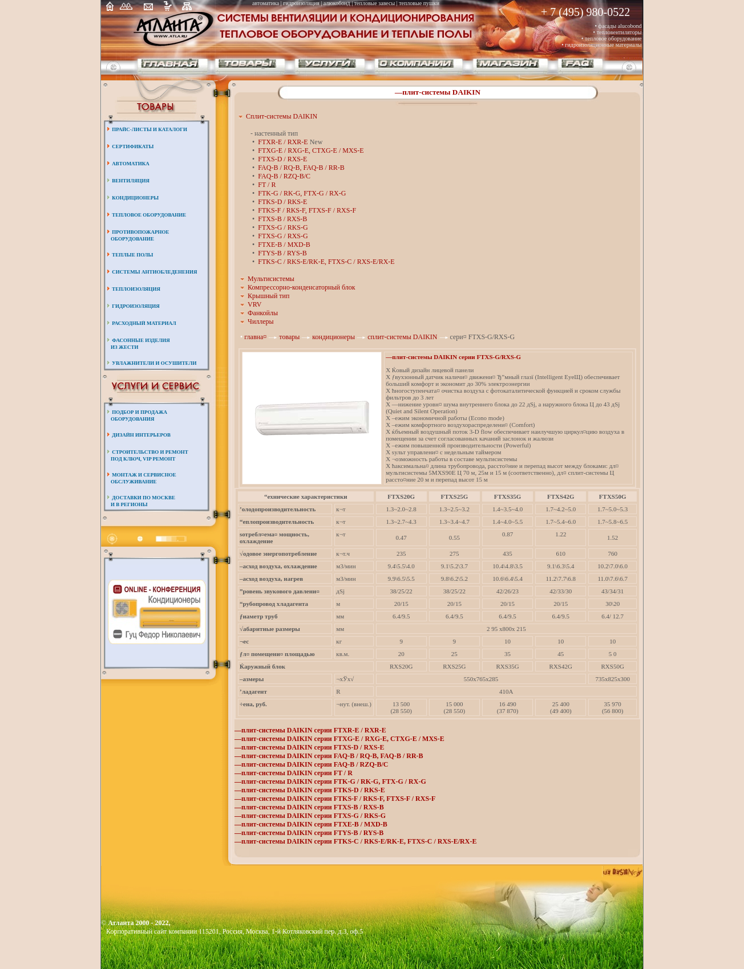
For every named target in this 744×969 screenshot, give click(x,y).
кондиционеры (334, 337)
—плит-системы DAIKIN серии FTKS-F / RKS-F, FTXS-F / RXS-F (334, 799)
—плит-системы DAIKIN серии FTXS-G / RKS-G (310, 816)
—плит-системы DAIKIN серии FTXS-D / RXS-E (309, 747)
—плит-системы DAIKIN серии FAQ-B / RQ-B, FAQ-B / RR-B (328, 756)
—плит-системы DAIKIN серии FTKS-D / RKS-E (309, 790)
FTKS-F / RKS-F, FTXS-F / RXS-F (307, 210)
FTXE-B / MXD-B (284, 245)
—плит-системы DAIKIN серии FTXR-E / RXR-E (310, 730)
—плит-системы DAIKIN (437, 92)
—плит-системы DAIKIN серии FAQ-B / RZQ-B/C (311, 764)
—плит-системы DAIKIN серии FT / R (293, 773)
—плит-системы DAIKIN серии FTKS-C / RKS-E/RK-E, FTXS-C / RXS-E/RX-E (355, 841)
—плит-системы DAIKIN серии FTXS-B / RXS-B (309, 807)
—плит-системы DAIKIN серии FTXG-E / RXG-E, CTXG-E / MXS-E (339, 739)
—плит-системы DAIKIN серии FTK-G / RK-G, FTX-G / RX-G (330, 781)
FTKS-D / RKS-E (282, 202)
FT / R (267, 185)
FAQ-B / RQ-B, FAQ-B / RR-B (301, 168)
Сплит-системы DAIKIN (281, 116)
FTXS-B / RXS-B (282, 219)
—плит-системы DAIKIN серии (453, 356)
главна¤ (256, 337)
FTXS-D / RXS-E (282, 159)
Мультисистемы (271, 279)
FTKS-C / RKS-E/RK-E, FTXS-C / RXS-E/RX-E (326, 262)
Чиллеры (261, 321)
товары (289, 337)
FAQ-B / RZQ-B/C (284, 176)
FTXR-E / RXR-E (283, 142)
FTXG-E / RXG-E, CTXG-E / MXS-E (310, 150)
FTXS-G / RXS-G (283, 236)
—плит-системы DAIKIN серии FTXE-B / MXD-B (310, 824)
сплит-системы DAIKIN (403, 337)
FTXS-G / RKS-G (283, 227)
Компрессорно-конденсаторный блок (301, 287)
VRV (254, 304)
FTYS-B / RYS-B (282, 253)
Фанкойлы (263, 313)
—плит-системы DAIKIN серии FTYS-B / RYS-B (308, 833)
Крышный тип (268, 296)
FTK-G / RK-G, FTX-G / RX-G (302, 193)
